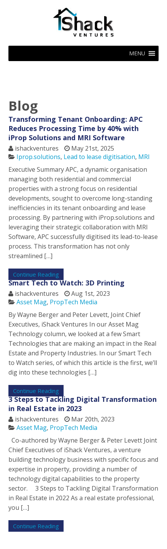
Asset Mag (31, 302)
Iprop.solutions (38, 157)
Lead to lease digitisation (99, 157)
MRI (144, 157)
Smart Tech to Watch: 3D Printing (66, 282)
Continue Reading (36, 274)
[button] (137, 53)
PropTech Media (73, 302)
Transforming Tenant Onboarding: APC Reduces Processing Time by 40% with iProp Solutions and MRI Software (75, 128)
